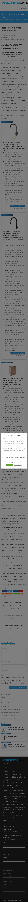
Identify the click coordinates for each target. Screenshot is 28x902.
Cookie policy (18, 468)
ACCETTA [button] (9, 468)
